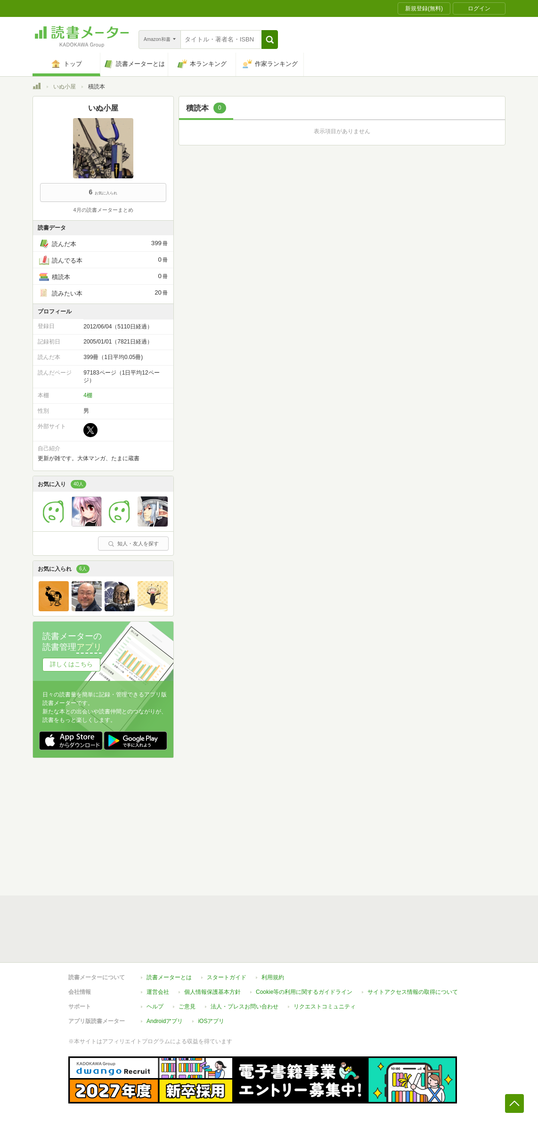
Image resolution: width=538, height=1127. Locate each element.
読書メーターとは (169, 977)
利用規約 (272, 977)
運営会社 (158, 992)
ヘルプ (155, 1006)
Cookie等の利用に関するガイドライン (304, 992)
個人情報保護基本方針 (212, 992)
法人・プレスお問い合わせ (244, 1006)
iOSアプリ (211, 1021)
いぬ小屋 (64, 86)
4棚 (87, 395)
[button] (269, 39)
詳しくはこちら (71, 664)
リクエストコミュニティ (324, 1006)
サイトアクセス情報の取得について (412, 992)
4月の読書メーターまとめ (103, 210)
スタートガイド (226, 977)
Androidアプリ (165, 1021)
